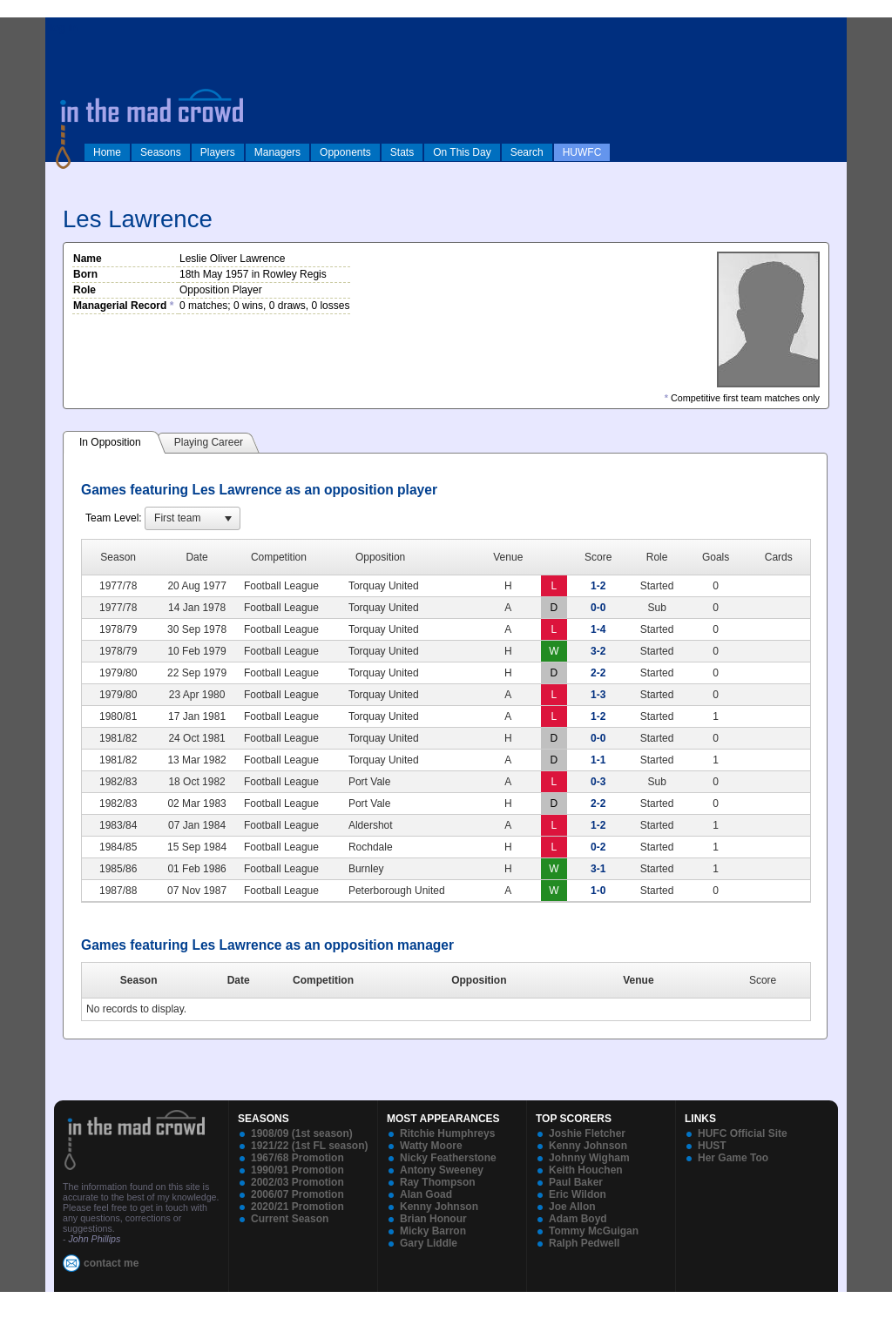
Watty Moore (431, 1146)
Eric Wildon (577, 1194)
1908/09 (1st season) (302, 1133)
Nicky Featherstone (448, 1158)
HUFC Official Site (742, 1133)
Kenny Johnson (439, 1206)
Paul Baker (576, 1182)
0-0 (598, 608)
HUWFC (582, 152)
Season (139, 980)
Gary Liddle (428, 1243)
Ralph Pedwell (584, 1243)
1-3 (598, 695)
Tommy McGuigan (594, 1231)
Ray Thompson (438, 1182)
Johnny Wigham (589, 1158)
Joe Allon (572, 1206)
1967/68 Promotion (297, 1158)
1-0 (598, 890)
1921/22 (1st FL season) (309, 1146)
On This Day (461, 152)
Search (527, 152)
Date (238, 980)
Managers (277, 152)
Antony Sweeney (441, 1170)
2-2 (598, 673)
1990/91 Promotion (297, 1170)
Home (107, 152)
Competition (323, 980)
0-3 (598, 782)
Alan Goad (426, 1194)
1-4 (598, 629)
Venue (638, 980)
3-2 (598, 651)
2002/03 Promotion (297, 1182)
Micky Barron (433, 1231)
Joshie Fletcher (587, 1133)
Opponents (345, 152)
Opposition (478, 980)
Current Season (289, 1219)
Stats (402, 152)
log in (64, 28)
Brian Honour (433, 1219)
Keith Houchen (586, 1170)
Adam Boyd (578, 1219)
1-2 (598, 586)
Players (217, 152)
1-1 (598, 760)
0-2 (598, 847)
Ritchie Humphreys (447, 1133)
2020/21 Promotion (297, 1206)
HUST (712, 1146)
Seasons (160, 152)
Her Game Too (733, 1158)
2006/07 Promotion (297, 1194)
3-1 (598, 869)
